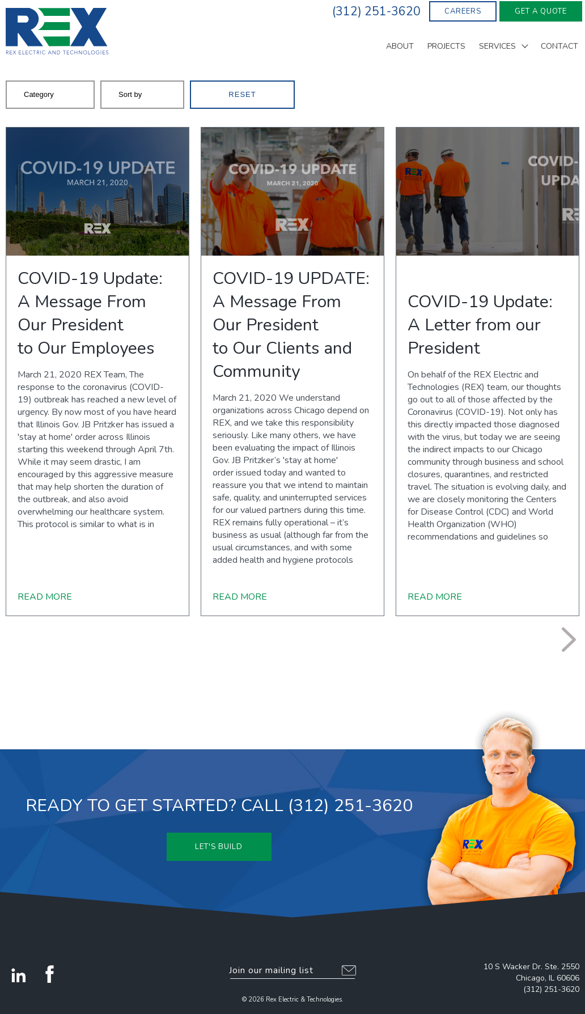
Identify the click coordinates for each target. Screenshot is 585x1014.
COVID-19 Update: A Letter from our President (480, 325)
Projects (446, 47)
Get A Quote (541, 11)
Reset (242, 94)
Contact (559, 47)
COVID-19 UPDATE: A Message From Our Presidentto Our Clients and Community (291, 325)
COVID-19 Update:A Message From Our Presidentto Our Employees (90, 313)
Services (497, 47)
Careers (462, 11)
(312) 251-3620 (551, 989)
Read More (45, 597)
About (400, 47)
